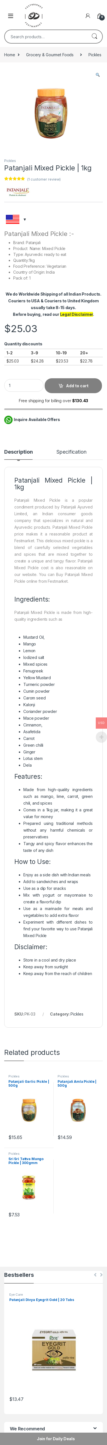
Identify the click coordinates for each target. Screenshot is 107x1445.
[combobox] (45, 36)
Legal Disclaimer (76, 314)
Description (18, 452)
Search (94, 36)
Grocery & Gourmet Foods (50, 54)
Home (9, 54)
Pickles (94, 54)
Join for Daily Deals (56, 1438)
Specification (71, 452)
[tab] (18, 454)
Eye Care (16, 1295)
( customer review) (44, 179)
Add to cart (77, 385)
